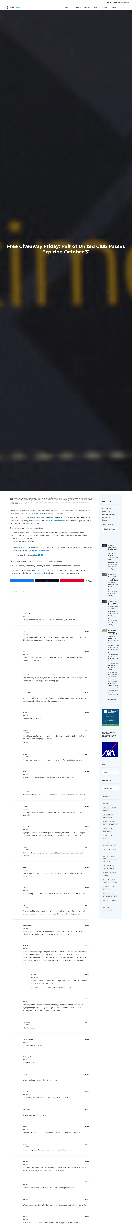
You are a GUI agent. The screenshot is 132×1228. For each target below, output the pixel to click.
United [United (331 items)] (114, 900)
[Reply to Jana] (87, 1144)
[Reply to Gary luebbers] (87, 730)
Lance (25, 806)
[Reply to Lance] (87, 806)
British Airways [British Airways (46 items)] (107, 832)
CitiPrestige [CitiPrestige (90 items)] (106, 842)
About (115, 7)
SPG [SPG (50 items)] (113, 886)
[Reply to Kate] (87, 999)
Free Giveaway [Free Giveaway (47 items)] (107, 861)
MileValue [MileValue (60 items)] (106, 883)
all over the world (33, 518)
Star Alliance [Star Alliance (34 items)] (106, 890)
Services (87, 7)
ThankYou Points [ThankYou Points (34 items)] (108, 893)
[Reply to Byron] (87, 1074)
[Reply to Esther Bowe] (87, 692)
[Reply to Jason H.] (87, 754)
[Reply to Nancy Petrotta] (87, 1092)
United (70, 257)
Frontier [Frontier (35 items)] (105, 868)
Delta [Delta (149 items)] (104, 849)
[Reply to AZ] (87, 905)
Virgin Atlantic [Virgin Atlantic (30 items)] (107, 911)
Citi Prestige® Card (37, 573)
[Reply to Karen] (87, 867)
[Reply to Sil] (87, 652)
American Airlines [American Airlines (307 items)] (108, 814)
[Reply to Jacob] (87, 713)
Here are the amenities (55, 521)
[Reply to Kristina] (87, 789)
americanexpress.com (42, 500)
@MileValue (24, 547)
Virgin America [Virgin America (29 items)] (107, 907)
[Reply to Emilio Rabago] (87, 946)
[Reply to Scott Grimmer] (87, 975)
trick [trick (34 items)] (115, 897)
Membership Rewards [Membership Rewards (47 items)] (108, 879)
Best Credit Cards (101, 7)
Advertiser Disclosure (121, 2)
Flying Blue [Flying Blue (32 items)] (112, 853)
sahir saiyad (27, 1057)
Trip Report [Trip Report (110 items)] (106, 900)
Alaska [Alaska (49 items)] (114, 807)
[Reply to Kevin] (87, 1127)
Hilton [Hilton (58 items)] (112, 868)
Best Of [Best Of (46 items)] (111, 828)
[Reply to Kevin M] (87, 847)
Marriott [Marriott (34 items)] (105, 875)
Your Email (107, 524)
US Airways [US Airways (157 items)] (106, 904)
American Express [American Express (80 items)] (107, 817)
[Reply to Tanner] (87, 1162)
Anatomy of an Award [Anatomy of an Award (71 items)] (109, 821)
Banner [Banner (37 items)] (105, 828)
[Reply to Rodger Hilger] (87, 614)
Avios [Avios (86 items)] (104, 824)
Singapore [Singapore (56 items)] (114, 883)
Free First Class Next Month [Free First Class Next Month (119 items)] (108, 857)
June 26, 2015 (39, 555)
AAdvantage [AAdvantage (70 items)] (106, 803)
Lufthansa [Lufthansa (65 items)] (113, 872)
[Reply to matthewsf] (87, 1109)
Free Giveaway (62, 257)
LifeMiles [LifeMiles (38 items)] (105, 872)
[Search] (127, 8)
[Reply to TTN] (87, 772)
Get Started (76, 7)
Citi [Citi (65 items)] (109, 839)
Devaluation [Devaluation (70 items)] (112, 849)
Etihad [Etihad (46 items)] (105, 853)
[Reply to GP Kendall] (87, 1217)
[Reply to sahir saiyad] (87, 1057)
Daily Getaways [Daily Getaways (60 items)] (107, 846)
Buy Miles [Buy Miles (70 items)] (105, 835)
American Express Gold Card (112, 632)
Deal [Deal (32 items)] (115, 846)
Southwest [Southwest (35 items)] (106, 886)
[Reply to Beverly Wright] (87, 926)
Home (67, 7)
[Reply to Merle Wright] (87, 1022)
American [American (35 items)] (105, 810)
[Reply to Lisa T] (87, 888)
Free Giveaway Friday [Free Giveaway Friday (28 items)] (109, 865)
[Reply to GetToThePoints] (87, 1040)
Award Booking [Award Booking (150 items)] (112, 824)
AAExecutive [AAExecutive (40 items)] (106, 807)
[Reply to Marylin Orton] (87, 827)
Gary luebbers (27, 730)
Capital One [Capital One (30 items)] (114, 835)
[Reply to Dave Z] (87, 672)
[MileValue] (11, 7)
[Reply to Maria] (87, 1182)
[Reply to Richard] (87, 1199)
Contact (109, 2)
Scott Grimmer (83, 257)
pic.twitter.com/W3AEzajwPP (37, 550)
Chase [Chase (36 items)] (104, 839)
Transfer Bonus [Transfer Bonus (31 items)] (107, 897)
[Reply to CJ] (87, 631)
